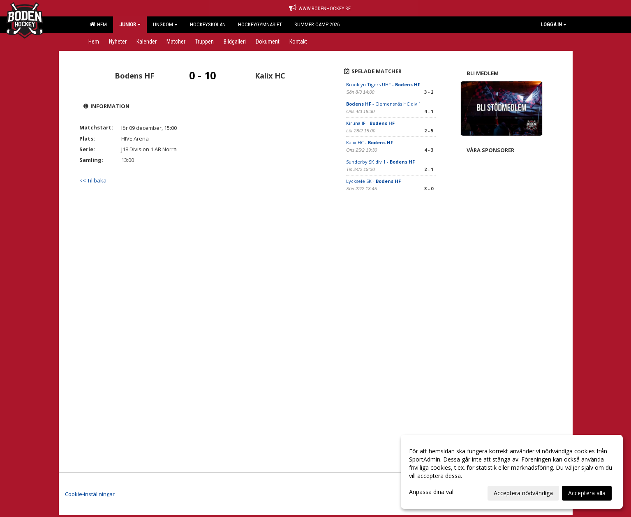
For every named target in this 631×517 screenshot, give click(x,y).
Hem (98, 24)
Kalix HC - (369, 142)
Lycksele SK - (373, 181)
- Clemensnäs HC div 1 (383, 104)
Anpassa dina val (431, 492)
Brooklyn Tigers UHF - (383, 84)
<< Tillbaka (92, 180)
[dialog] (512, 472)
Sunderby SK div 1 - (380, 162)
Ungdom (165, 24)
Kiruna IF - (370, 123)
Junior (130, 24)
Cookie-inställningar (90, 494)
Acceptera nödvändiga (523, 493)
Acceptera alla (587, 493)
